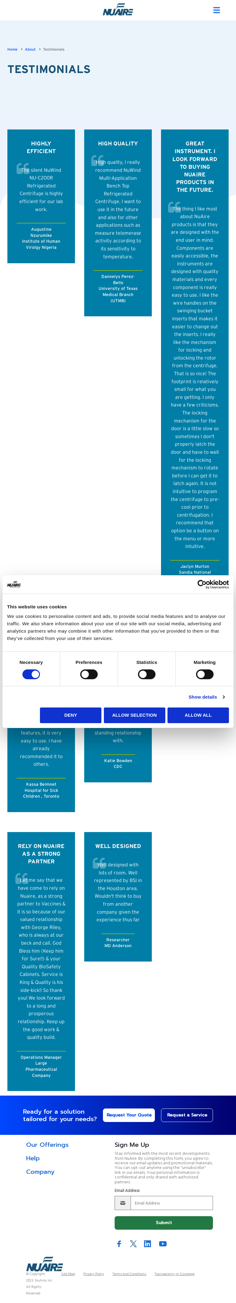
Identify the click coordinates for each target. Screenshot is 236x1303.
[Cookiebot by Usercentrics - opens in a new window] (202, 584)
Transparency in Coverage (175, 1274)
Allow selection (134, 715)
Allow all (198, 715)
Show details (203, 697)
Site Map (68, 1274)
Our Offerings (47, 1144)
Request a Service (187, 1115)
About (30, 49)
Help (33, 1158)
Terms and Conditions (129, 1274)
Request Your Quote (129, 1115)
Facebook (119, 1243)
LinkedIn (147, 1243)
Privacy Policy (93, 1274)
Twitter (133, 1243)
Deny (70, 715)
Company (40, 1171)
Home (12, 49)
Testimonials (54, 49)
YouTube (162, 1243)
